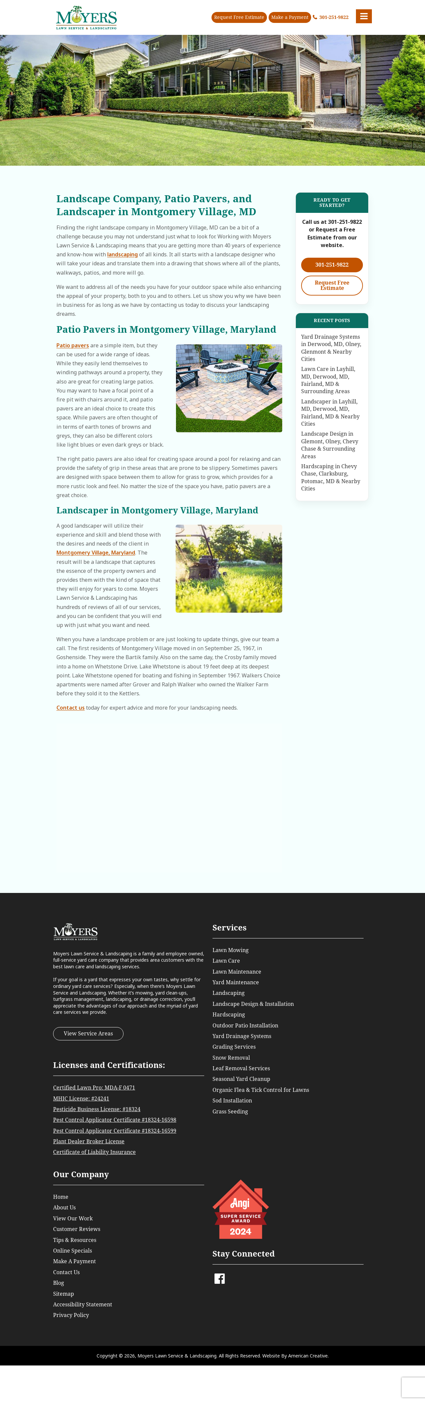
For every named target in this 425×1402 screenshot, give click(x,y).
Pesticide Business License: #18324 (96, 1109)
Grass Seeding (230, 1111)
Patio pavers (72, 345)
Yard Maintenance (235, 982)
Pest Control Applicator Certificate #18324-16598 (114, 1120)
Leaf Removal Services (241, 1068)
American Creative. (308, 1356)
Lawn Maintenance (236, 972)
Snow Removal (231, 1058)
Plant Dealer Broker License (89, 1141)
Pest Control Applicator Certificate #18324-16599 (114, 1131)
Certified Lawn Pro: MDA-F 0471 (94, 1088)
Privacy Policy (71, 1315)
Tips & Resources (74, 1240)
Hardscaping (228, 1014)
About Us (64, 1207)
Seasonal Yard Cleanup (241, 1079)
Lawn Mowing (230, 950)
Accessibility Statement (82, 1304)
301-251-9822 (334, 17)
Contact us (70, 707)
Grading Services (234, 1047)
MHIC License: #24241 (81, 1098)
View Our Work (73, 1218)
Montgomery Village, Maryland (95, 552)
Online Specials (72, 1251)
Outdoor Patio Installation (245, 1025)
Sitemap (63, 1294)
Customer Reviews (76, 1229)
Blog (58, 1283)
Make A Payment (74, 1261)
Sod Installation (232, 1100)
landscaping (122, 254)
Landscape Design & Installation (253, 1004)
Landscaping (228, 993)
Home (60, 1197)
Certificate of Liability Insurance (94, 1152)
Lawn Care (226, 961)
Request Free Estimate (239, 17)
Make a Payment (289, 17)
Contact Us (66, 1272)
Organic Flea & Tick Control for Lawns (260, 1090)
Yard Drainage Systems (241, 1036)
